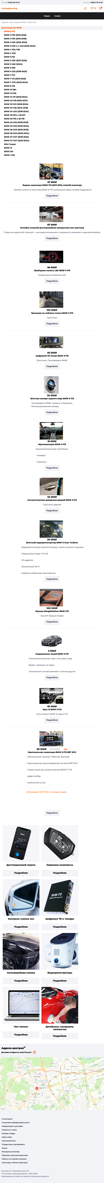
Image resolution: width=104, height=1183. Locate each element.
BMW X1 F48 (10, 93)
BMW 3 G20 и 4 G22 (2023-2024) (20, 46)
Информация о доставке (12, 1126)
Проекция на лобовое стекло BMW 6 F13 (52, 313)
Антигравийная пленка (21, 973)
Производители (9, 1141)
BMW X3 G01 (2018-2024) (16, 104)
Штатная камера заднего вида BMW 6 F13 (52, 398)
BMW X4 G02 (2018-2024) (16, 111)
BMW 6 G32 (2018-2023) (15, 71)
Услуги (57, 16)
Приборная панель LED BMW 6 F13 (52, 270)
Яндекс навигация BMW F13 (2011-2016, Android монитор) (52, 185)
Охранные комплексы (59, 865)
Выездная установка (10, 1152)
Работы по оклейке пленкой (14, 1159)
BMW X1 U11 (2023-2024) (15, 97)
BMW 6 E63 (9, 68)
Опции (47, 16)
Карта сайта (7, 1137)
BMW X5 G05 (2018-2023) (16, 122)
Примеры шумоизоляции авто (15, 1155)
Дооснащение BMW (17, 22)
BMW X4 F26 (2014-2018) (16, 108)
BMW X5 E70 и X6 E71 (14, 115)
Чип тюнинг (21, 1026)
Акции (4, 1148)
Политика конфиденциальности (15, 1123)
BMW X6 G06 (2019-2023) (16, 129)
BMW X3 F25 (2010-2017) (16, 100)
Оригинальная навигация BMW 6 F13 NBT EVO (52, 752)
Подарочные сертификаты (13, 1144)
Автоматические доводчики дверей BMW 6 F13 (52, 500)
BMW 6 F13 (9, 31)
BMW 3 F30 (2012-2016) (15, 35)
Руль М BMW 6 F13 (52, 709)
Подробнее (21, 873)
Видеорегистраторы (59, 973)
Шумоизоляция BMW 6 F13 (52, 444)
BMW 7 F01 (9, 75)
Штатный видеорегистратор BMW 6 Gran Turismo (52, 542)
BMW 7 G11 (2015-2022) (15, 79)
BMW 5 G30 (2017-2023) (15, 60)
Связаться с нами (9, 1130)
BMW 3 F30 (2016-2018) (15, 38)
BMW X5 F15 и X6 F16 (14, 119)
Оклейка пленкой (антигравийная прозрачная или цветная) (52, 228)
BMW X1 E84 (10, 89)
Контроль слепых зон (21, 919)
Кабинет (85, 8)
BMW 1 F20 (9, 155)
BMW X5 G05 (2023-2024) (16, 126)
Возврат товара (8, 1133)
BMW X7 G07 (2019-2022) (16, 137)
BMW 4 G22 (10, 53)
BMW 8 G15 (9, 86)
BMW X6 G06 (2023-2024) (16, 133)
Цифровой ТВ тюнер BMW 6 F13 (52, 356)
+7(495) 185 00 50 (13, 2)
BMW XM (8, 151)
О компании (7, 1119)
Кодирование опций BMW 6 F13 (52, 654)
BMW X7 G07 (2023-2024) (16, 140)
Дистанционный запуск (20, 865)
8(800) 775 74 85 (97, 2)
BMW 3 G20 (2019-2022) (15, 42)
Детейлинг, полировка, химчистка (60, 1028)
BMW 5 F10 (9, 57)
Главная (4, 22)
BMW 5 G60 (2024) (13, 64)
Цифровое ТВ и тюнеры (59, 919)
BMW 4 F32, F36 (12, 49)
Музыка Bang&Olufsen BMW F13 (52, 611)
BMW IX (8, 148)
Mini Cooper (10, 144)
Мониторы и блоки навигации (15, 1163)
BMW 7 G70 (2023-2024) (16, 82)
